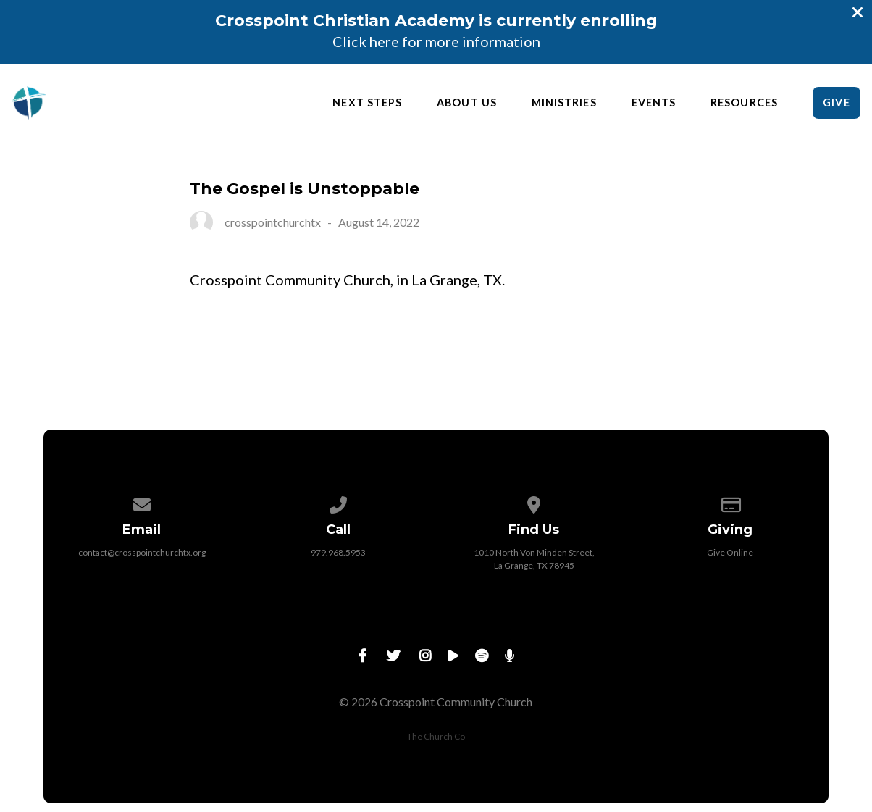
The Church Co (436, 736)
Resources (744, 103)
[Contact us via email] (142, 502)
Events (654, 103)
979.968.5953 (338, 552)
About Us (467, 103)
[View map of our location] (534, 502)
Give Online (730, 552)
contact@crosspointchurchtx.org (142, 552)
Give (836, 102)
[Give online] (730, 502)
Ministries (564, 103)
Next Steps (367, 103)
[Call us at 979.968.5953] (338, 502)
